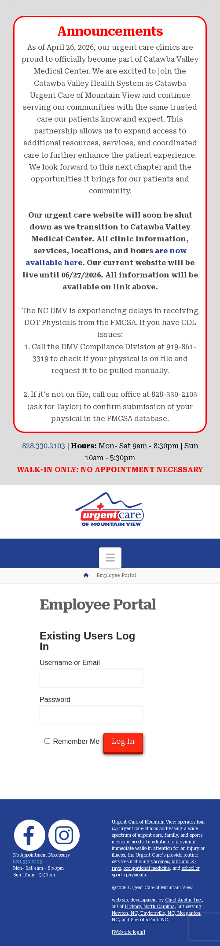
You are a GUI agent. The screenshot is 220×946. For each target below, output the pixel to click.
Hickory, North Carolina (150, 906)
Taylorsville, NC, (158, 913)
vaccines (160, 861)
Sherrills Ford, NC (149, 919)
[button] (110, 557)
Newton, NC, (126, 913)
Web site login (128, 932)
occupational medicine (147, 868)
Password (55, 699)
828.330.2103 (43, 446)
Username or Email (70, 662)
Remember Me (76, 741)
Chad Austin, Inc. (183, 900)
